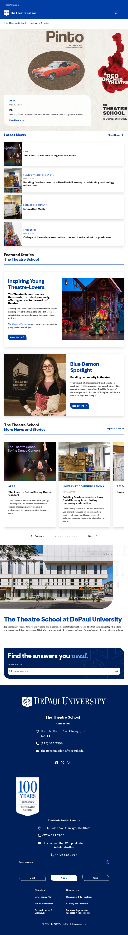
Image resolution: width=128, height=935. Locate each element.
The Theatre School (15, 23)
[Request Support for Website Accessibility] (79, 911)
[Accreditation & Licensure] (48, 911)
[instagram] (68, 762)
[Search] (117, 671)
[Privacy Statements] (77, 903)
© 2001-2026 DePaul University (64, 924)
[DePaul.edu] (11, 4)
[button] (22, 120)
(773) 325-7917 (66, 854)
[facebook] (56, 762)
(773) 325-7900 (53, 835)
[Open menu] (122, 13)
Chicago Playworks (21, 324)
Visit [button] (32, 877)
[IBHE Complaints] (44, 903)
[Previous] (37, 536)
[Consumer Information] (79, 897)
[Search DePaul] (64, 671)
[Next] (93, 536)
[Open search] (116, 13)
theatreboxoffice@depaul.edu (63, 843)
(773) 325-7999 (52, 743)
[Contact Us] (72, 890)
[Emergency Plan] (43, 897)
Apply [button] (64, 877)
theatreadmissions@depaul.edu (62, 751)
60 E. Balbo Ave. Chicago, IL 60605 (66, 828)
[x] (62, 762)
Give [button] (95, 877)
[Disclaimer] (40, 890)
